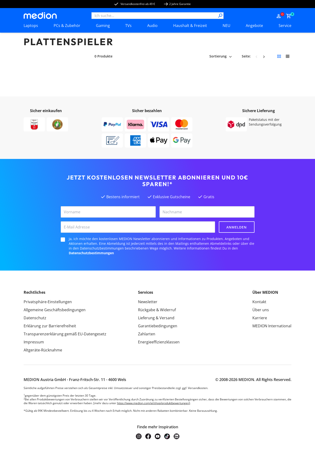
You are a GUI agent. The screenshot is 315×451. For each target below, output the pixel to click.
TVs (128, 25)
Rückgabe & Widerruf (157, 309)
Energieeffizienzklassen (159, 342)
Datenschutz (35, 317)
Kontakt (259, 301)
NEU (226, 25)
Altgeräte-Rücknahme (43, 350)
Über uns (260, 309)
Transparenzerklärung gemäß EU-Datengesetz (65, 334)
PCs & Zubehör (67, 25)
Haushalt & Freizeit (190, 25)
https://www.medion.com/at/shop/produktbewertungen (153, 403)
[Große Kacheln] (287, 56)
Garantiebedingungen (157, 325)
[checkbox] (63, 239)
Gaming (103, 25)
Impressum (34, 342)
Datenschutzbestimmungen (91, 253)
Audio (152, 25)
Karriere (259, 317)
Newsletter (147, 301)
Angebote (254, 25)
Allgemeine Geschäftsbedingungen (55, 309)
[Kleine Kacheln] (279, 56)
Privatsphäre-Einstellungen (48, 301)
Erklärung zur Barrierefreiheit (50, 325)
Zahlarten (146, 334)
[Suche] (220, 15)
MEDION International (271, 325)
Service (285, 25)
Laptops (31, 25)
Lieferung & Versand (156, 317)
